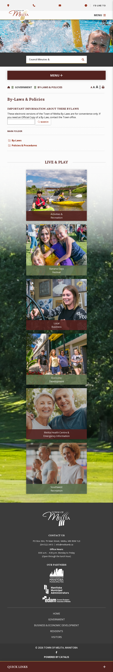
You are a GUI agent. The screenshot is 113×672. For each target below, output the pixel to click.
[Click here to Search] (43, 122)
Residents (56, 631)
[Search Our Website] (56, 59)
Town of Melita (19, 14)
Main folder (14, 131)
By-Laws (14, 140)
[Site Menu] (56, 75)
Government (24, 87)
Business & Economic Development (56, 625)
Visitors (56, 637)
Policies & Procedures (22, 145)
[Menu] (100, 15)
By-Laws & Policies (50, 87)
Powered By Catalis (56, 657)
